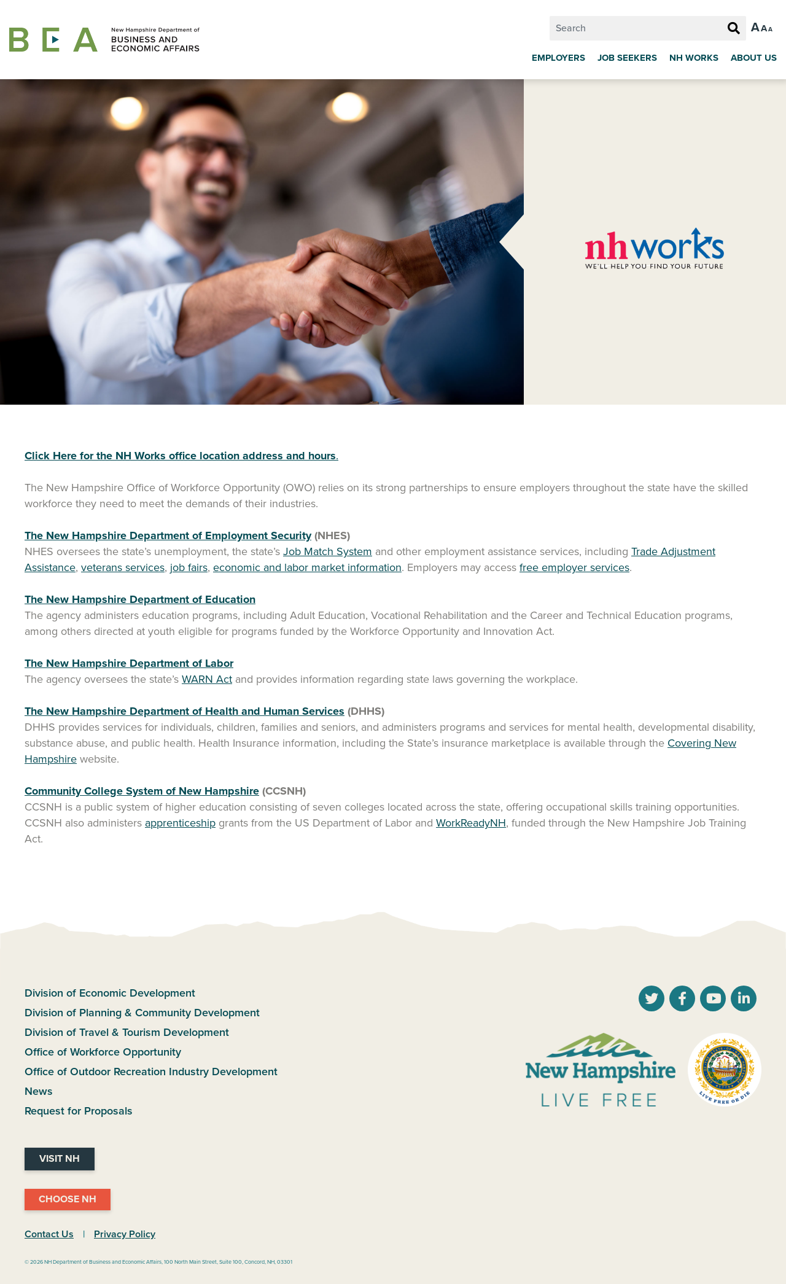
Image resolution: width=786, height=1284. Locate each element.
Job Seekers (627, 57)
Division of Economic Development (110, 993)
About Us (754, 57)
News (39, 1091)
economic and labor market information (307, 567)
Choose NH (67, 1199)
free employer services (574, 567)
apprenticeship (180, 823)
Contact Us (49, 1234)
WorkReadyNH (471, 823)
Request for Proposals (79, 1111)
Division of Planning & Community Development (142, 1012)
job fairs (189, 567)
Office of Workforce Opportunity (103, 1052)
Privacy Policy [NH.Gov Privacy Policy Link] (124, 1234)
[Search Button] (734, 29)
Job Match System (327, 551)
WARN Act (207, 679)
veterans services (123, 567)
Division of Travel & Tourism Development (127, 1032)
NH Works (693, 57)
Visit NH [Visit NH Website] (59, 1159)
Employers (558, 57)
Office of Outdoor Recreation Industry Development (151, 1071)
